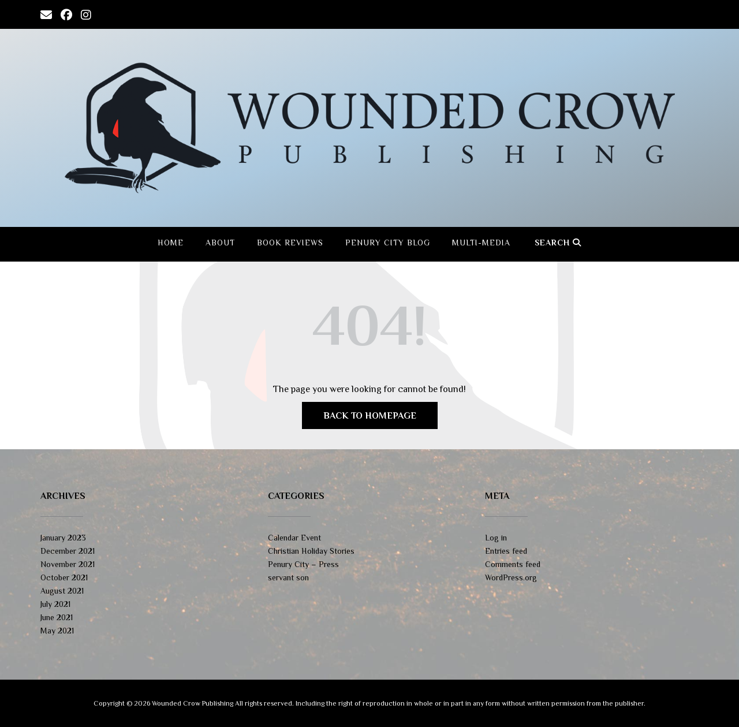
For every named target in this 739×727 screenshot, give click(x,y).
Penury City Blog (387, 242)
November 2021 (67, 564)
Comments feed (512, 564)
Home (171, 242)
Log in (496, 537)
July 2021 (55, 604)
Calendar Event (294, 537)
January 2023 (63, 537)
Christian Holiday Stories (311, 550)
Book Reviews (290, 242)
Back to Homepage (369, 416)
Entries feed (506, 550)
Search (558, 242)
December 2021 (67, 550)
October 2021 (64, 577)
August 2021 (62, 590)
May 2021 (57, 630)
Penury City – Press (303, 564)
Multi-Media (481, 242)
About (220, 242)
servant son (288, 577)
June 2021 (56, 617)
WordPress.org (511, 577)
